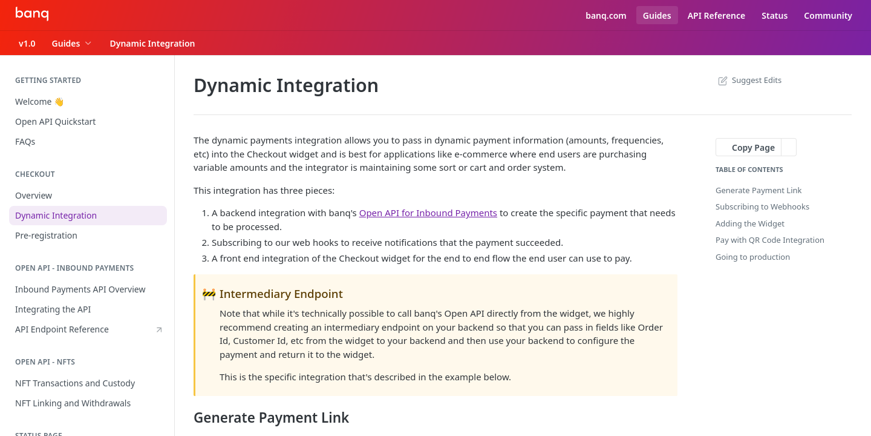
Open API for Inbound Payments (428, 212)
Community (828, 15)
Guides (657, 15)
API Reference (717, 15)
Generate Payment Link (759, 190)
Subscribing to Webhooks (762, 206)
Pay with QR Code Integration (770, 239)
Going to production (753, 256)
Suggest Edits (748, 79)
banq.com (606, 15)
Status (775, 15)
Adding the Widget (750, 223)
